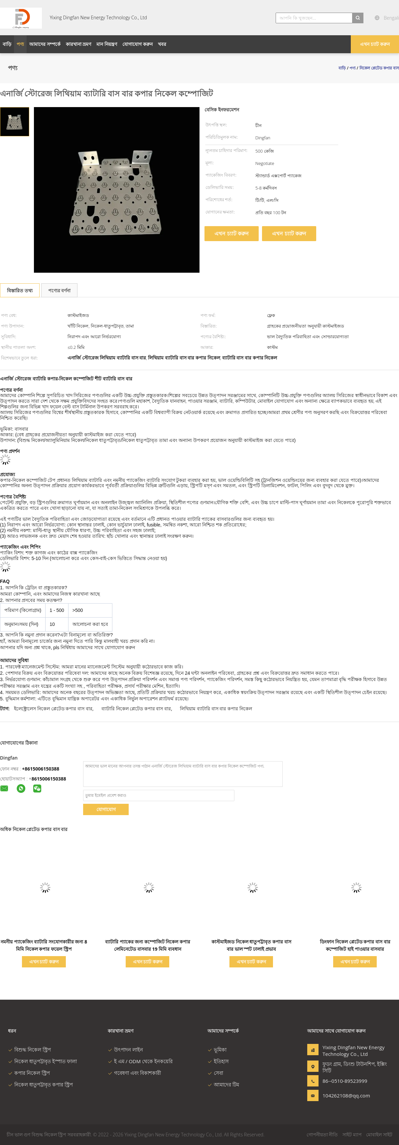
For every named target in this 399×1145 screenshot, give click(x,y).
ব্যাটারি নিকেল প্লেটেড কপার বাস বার (136, 708)
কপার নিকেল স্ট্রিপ (29, 1073)
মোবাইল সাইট (379, 1134)
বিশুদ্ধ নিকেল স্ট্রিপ (29, 1049)
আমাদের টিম (223, 1084)
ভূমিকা (216, 1049)
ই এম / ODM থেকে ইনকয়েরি (140, 1061)
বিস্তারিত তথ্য (20, 290)
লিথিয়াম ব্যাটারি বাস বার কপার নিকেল (216, 708)
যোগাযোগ (106, 809)
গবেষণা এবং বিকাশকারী (134, 1073)
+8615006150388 (40, 769)
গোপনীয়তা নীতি (322, 1134)
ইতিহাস (218, 1061)
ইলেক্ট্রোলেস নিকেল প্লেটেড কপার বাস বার (53, 708)
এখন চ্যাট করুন (374, 44)
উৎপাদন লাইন (125, 1049)
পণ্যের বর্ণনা (59, 290)
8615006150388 (49, 779)
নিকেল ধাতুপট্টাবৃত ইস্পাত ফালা (42, 1061)
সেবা (215, 1073)
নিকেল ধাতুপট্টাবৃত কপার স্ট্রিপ (40, 1084)
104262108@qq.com (343, 1095)
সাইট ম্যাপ (352, 1134)
